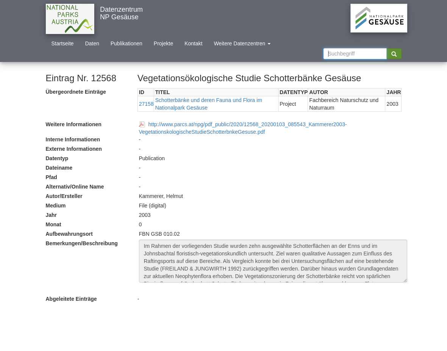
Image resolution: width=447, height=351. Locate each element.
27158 (146, 104)
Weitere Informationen (74, 124)
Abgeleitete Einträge (71, 299)
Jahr (51, 215)
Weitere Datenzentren (242, 43)
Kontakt (193, 43)
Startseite (62, 43)
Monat (53, 224)
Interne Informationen (73, 139)
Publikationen (126, 43)
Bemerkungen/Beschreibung (82, 243)
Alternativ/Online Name (75, 187)
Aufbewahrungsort (69, 234)
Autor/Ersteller (64, 196)
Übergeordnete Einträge (76, 92)
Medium (56, 206)
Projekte (163, 43)
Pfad (51, 177)
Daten (92, 43)
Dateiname (59, 168)
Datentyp (57, 158)
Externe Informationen (74, 149)
